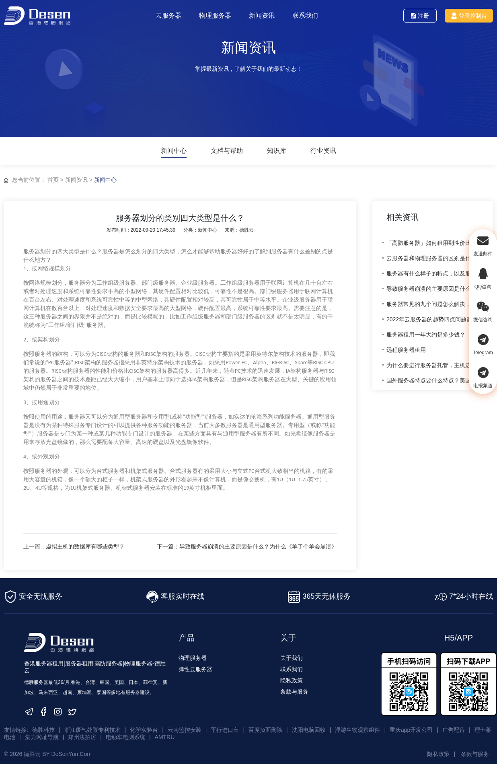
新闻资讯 (263, 15)
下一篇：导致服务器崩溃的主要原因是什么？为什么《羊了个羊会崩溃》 (262, 546)
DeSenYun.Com (71, 749)
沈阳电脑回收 (309, 728)
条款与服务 (294, 690)
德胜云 (246, 230)
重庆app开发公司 (411, 728)
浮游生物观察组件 (357, 728)
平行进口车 (225, 728)
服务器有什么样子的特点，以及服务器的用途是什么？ (434, 273)
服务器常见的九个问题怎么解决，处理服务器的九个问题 (434, 304)
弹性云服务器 (195, 667)
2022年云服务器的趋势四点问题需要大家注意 (434, 319)
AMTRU (165, 733)
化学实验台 (144, 728)
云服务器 (170, 15)
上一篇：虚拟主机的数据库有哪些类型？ (74, 546)
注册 (420, 15)
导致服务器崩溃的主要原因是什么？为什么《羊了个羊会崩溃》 (434, 288)
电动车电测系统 (125, 733)
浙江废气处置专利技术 (92, 728)
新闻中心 (174, 151)
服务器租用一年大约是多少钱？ (425, 334)
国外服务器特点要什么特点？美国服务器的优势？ (434, 380)
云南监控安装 (184, 728)
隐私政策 (291, 679)
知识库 (276, 151)
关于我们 (291, 656)
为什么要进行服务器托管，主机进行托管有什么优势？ (434, 365)
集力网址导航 (42, 733)
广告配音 (453, 728)
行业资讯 (323, 151)
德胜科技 (43, 728)
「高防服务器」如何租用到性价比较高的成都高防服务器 (434, 243)
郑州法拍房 (82, 733)
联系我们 (307, 15)
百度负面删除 (265, 728)
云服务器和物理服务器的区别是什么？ (434, 258)
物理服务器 (217, 15)
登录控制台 (469, 15)
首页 (53, 180)
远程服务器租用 (406, 350)
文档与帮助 (227, 151)
